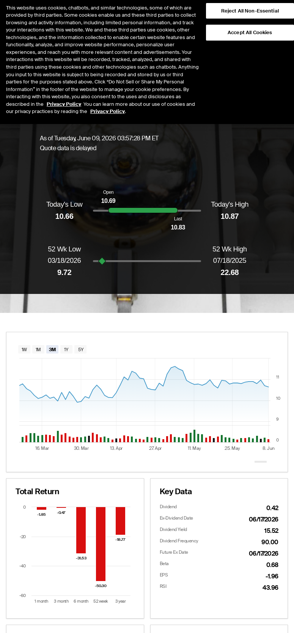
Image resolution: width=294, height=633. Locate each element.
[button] (276, 14)
